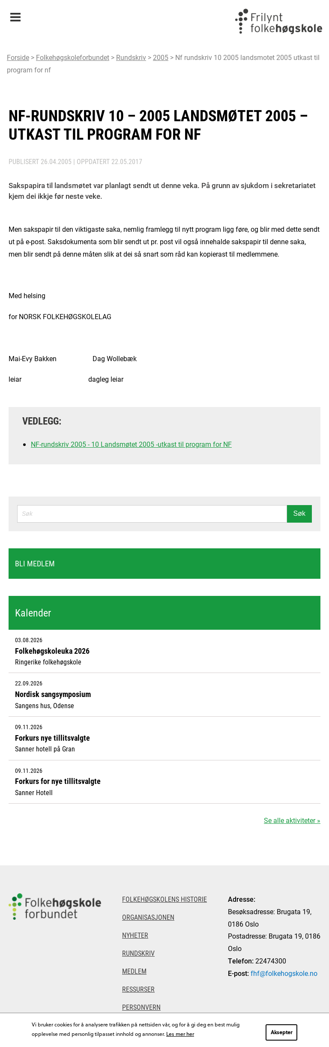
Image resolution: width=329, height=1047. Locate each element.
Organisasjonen (148, 916)
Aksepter (281, 1032)
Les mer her (180, 1034)
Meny (15, 14)
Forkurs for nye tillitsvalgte (58, 781)
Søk (299, 513)
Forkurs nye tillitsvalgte (52, 738)
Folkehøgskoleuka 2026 (52, 651)
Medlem (134, 970)
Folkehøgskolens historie (164, 898)
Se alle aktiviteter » (292, 820)
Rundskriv (131, 57)
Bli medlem (35, 563)
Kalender (33, 612)
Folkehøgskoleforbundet (72, 57)
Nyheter (135, 934)
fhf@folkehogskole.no (284, 973)
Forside (18, 57)
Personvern (141, 1006)
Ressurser (138, 988)
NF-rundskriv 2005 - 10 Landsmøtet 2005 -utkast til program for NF (131, 444)
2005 (160, 57)
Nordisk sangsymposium (53, 694)
